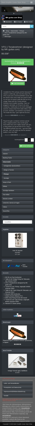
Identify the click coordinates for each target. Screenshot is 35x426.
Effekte (5, 186)
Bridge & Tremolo (8, 170)
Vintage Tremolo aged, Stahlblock (17, 370)
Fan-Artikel (6, 194)
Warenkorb (7, 22)
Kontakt (6, 395)
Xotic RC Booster (17, 250)
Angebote (5, 229)
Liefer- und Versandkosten (11, 383)
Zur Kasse (18, 22)
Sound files (6, 211)
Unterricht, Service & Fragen (11, 203)
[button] (3, 9)
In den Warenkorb (17, 83)
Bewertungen (7, 322)
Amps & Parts (7, 182)
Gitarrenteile (14, 31)
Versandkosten (25, 408)
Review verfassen (26, 146)
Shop (7, 31)
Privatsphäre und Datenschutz (12, 387)
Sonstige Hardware (8, 190)
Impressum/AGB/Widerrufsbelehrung (14, 391)
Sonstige (6, 178)
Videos (5, 207)
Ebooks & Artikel (8, 198)
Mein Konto (28, 22)
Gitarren (5, 153)
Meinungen (8, 36)
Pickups (22, 31)
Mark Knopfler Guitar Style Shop (13, 2)
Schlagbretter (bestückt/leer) (11, 166)
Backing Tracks (7, 158)
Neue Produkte (7, 350)
